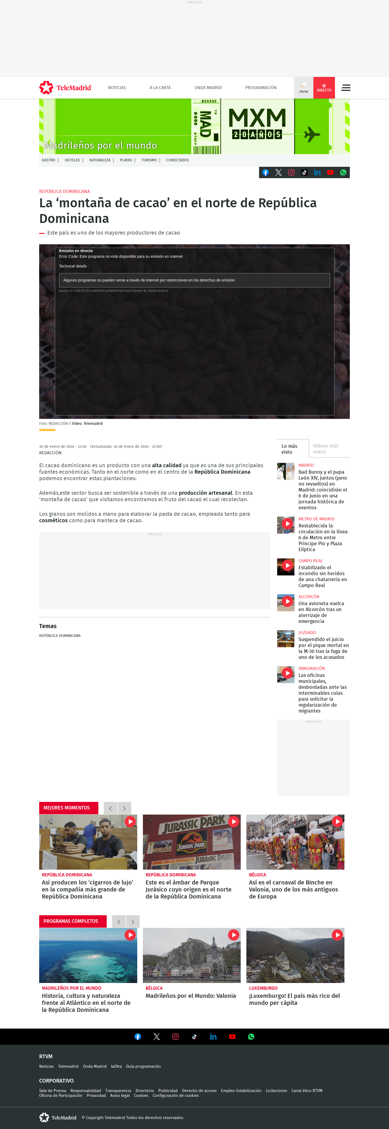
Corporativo (56, 1081)
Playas (126, 160)
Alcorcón (309, 597)
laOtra (116, 1066)
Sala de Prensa (52, 1091)
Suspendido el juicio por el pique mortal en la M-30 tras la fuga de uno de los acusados (285, 638)
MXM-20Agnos (194, 126)
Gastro (48, 160)
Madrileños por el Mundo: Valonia (191, 996)
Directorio (145, 1091)
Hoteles (72, 160)
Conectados (177, 160)
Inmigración (312, 668)
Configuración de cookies (176, 1096)
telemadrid (57, 1118)
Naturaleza (99, 160)
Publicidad (168, 1091)
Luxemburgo (263, 988)
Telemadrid (68, 1066)
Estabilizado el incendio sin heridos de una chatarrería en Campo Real (285, 566)
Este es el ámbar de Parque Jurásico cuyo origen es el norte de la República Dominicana (192, 842)
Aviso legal (120, 1096)
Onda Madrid (208, 88)
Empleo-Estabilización (241, 1091)
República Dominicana (64, 191)
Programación (261, 88)
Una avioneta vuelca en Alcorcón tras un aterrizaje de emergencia (285, 602)
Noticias (117, 88)
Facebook (265, 172)
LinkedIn (317, 172)
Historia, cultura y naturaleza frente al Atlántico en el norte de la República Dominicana (88, 955)
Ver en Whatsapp (251, 1036)
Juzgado (307, 632)
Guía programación (143, 1066)
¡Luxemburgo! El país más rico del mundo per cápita (295, 955)
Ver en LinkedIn (213, 1036)
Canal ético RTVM (307, 1091)
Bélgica (257, 875)
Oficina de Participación (60, 1096)
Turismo (149, 160)
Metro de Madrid (316, 519)
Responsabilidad (86, 1091)
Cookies (141, 1096)
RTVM (46, 1056)
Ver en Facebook (137, 1037)
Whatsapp (343, 172)
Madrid (306, 465)
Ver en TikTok (194, 1037)
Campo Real (311, 561)
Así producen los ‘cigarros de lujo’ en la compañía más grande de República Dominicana (88, 842)
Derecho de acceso (199, 1091)
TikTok (304, 172)
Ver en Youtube (232, 1036)
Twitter (278, 172)
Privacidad (96, 1096)
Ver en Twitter (156, 1037)
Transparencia (118, 1091)
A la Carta (160, 88)
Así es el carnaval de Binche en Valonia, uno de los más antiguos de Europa (295, 842)
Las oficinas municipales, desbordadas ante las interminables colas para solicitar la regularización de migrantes (285, 674)
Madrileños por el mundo (71, 988)
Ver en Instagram (175, 1036)
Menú (346, 88)
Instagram (291, 172)
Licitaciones (276, 1091)
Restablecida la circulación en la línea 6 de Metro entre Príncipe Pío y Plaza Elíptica (285, 525)
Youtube (330, 172)
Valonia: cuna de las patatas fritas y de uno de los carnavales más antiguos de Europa (192, 955)
